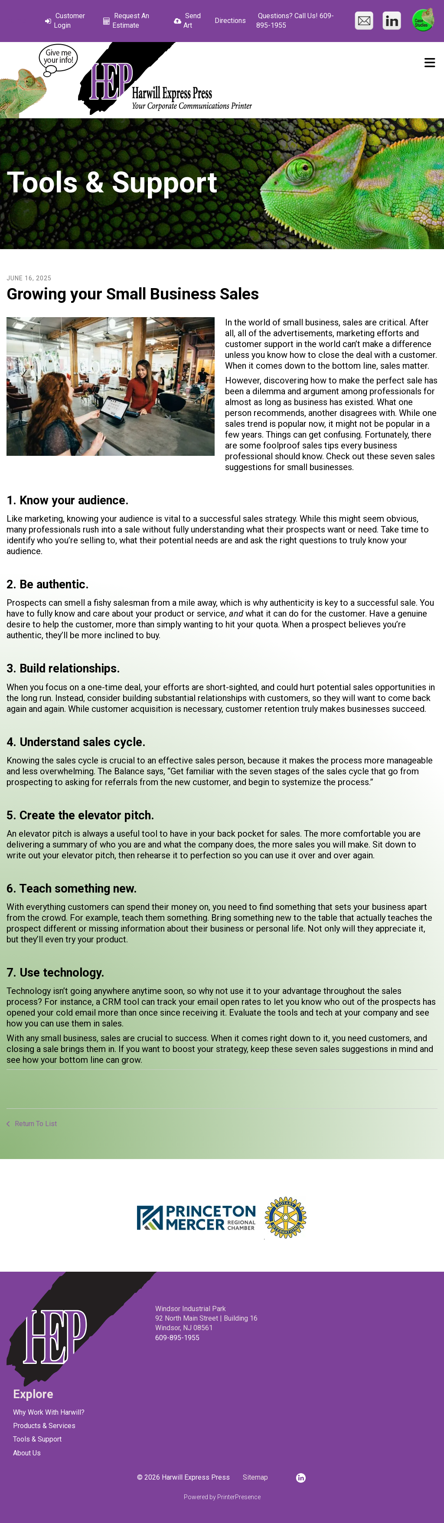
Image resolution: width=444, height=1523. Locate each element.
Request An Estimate (130, 20)
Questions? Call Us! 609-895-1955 (295, 20)
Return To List (35, 1124)
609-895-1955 (177, 1338)
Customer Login (69, 20)
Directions (230, 20)
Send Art (192, 20)
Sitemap (255, 1477)
